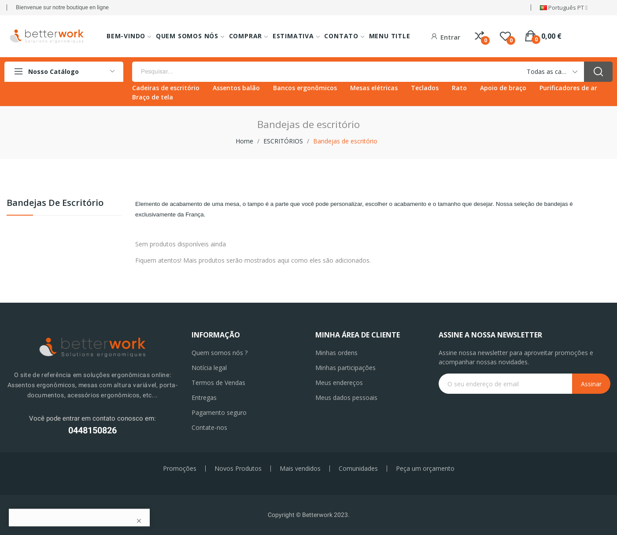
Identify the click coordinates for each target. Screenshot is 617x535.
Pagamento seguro (219, 412)
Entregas (204, 397)
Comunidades (358, 468)
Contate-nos (209, 427)
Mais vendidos (300, 468)
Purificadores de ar (568, 88)
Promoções (179, 468)
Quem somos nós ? (220, 352)
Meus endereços (339, 382)
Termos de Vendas (218, 382)
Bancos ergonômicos (305, 88)
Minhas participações (345, 367)
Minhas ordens (336, 352)
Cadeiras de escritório (166, 88)
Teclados (425, 88)
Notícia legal (209, 367)
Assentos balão (236, 88)
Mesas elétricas (374, 88)
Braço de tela (152, 97)
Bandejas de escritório (55, 203)
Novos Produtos (238, 468)
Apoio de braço (503, 88)
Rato (459, 88)
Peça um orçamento (425, 468)
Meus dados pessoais (346, 397)
